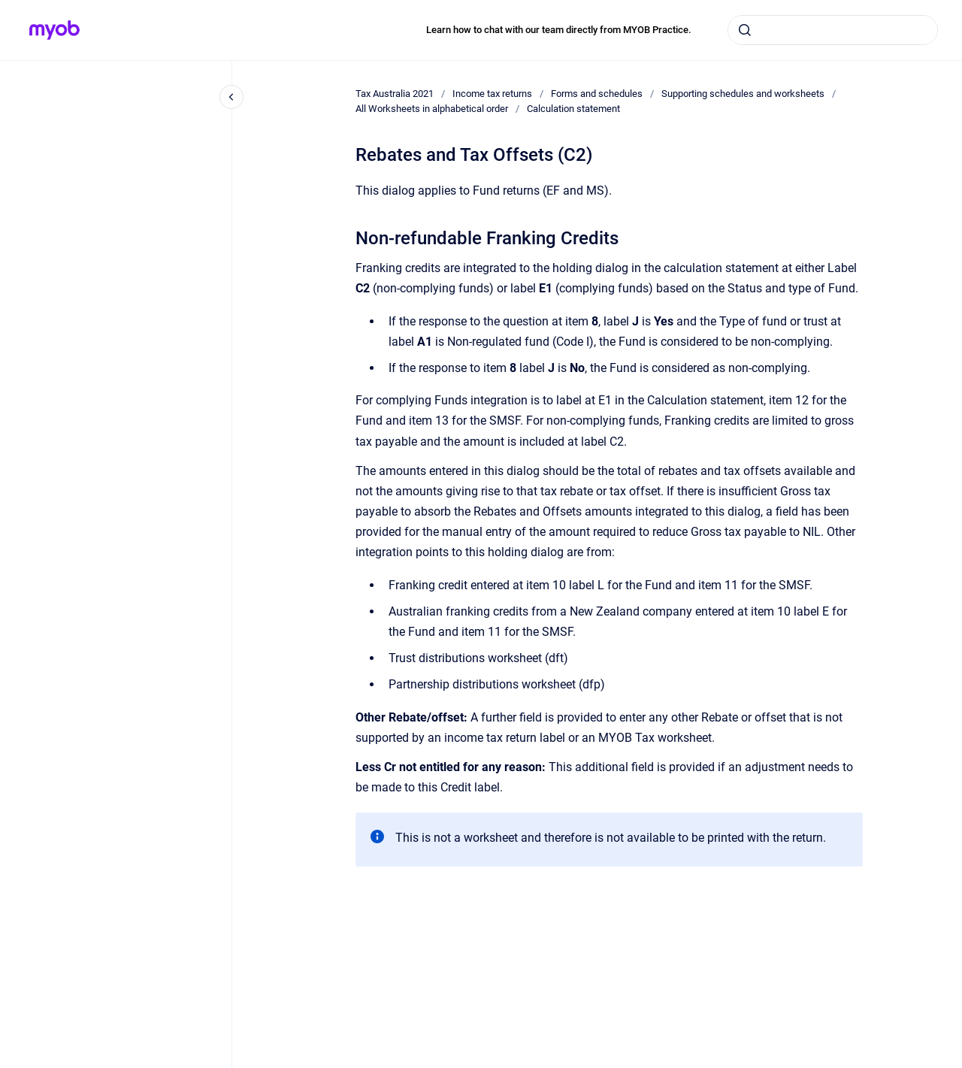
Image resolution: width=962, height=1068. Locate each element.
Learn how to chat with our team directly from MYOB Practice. (558, 29)
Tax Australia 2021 (394, 93)
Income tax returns (492, 93)
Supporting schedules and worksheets (742, 93)
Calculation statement (573, 108)
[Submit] (745, 30)
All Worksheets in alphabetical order (431, 108)
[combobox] (832, 30)
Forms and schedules (597, 93)
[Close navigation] (231, 97)
